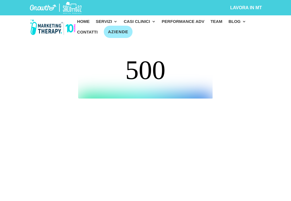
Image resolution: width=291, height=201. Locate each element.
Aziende (118, 31)
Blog (235, 22)
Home (83, 22)
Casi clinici (137, 22)
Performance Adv (183, 22)
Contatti (87, 32)
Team (216, 22)
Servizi (104, 22)
